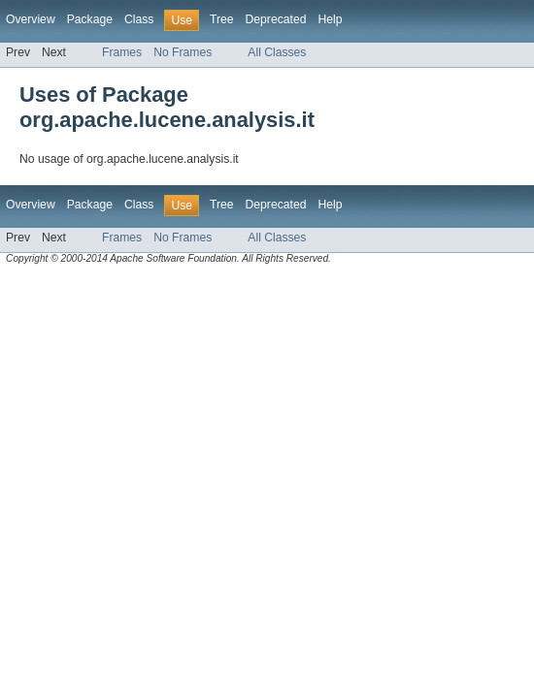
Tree (222, 19)
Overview (30, 19)
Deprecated (276, 19)
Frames (122, 52)
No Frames (182, 52)
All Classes (277, 52)
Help (329, 19)
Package (90, 19)
